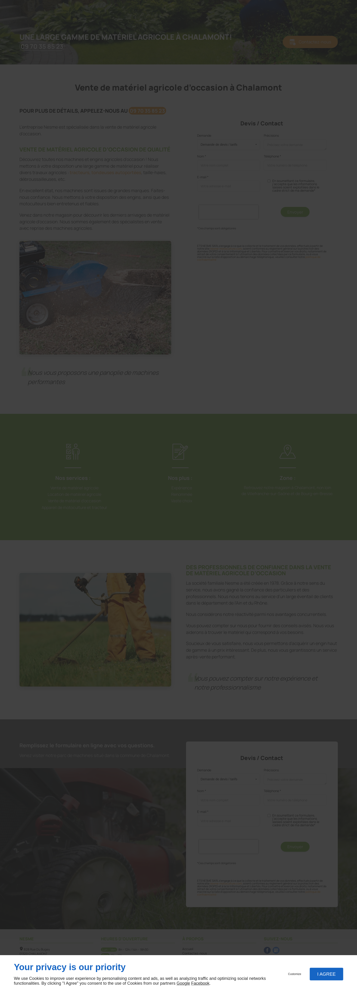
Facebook (200, 983)
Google (183, 983)
